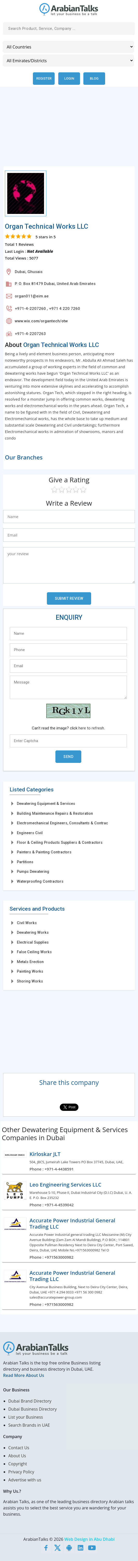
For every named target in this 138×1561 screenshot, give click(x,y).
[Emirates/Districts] (68, 60)
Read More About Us (23, 1375)
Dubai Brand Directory (30, 1401)
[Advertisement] (69, 129)
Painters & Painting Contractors (44, 852)
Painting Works (30, 971)
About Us (17, 1456)
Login (69, 78)
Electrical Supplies (33, 942)
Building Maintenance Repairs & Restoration (55, 813)
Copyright (17, 1464)
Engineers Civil (30, 833)
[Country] (68, 46)
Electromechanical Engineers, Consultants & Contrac (62, 823)
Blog (94, 78)
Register (44, 78)
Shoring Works (30, 981)
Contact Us (18, 1448)
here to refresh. (91, 728)
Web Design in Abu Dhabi (89, 1539)
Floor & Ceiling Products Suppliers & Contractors (60, 842)
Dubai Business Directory (32, 1409)
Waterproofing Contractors (40, 881)
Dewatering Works (33, 932)
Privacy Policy (21, 1472)
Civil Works (27, 923)
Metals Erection (30, 962)
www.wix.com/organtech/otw (41, 321)
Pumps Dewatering (33, 871)
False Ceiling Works (34, 952)
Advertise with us (24, 1480)
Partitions (25, 862)
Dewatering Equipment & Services (46, 804)
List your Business (25, 1417)
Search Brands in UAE (29, 1425)
